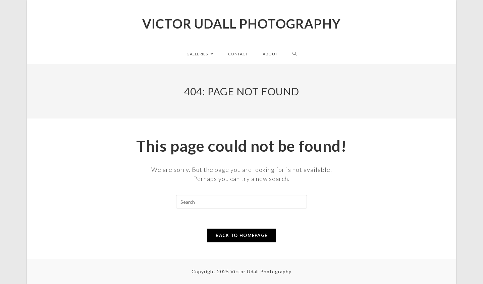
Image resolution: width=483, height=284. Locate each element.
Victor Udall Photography (241, 23)
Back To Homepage (242, 235)
